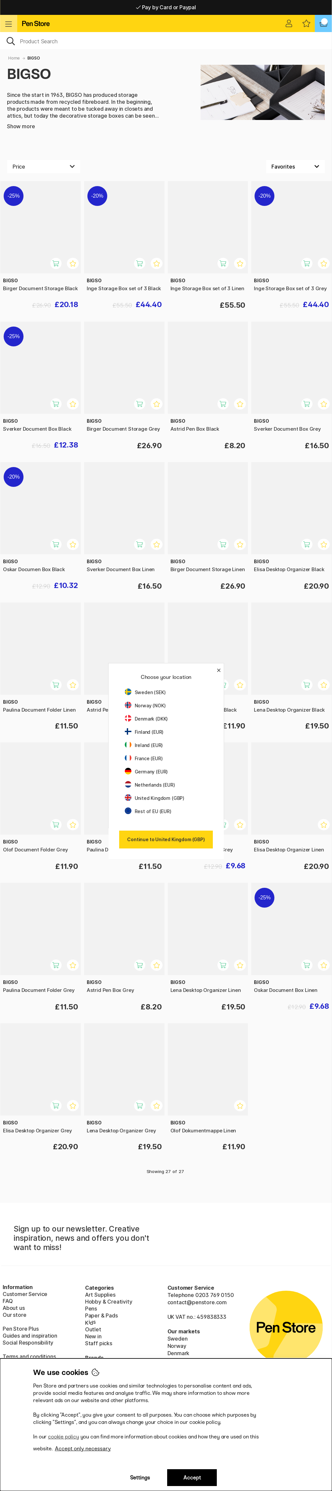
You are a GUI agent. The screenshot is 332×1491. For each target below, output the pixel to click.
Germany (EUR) (146, 771)
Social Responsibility (28, 1342)
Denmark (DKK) (146, 719)
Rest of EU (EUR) (148, 811)
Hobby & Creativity (108, 1301)
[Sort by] (295, 166)
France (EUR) (144, 758)
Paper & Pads (101, 1315)
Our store (14, 1315)
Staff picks (98, 1343)
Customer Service (25, 1294)
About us (14, 1308)
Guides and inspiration (30, 1335)
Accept (192, 1477)
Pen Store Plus (21, 1328)
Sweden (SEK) (145, 692)
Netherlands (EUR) (150, 785)
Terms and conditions (29, 1356)
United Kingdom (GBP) (154, 798)
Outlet (93, 1329)
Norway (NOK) (145, 705)
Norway (176, 1346)
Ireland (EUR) (144, 745)
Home (14, 58)
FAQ (8, 1301)
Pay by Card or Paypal (166, 7)
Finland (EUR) (144, 732)
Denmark (178, 1353)
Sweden (177, 1338)
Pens (91, 1308)
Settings (140, 1477)
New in (93, 1336)
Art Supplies (100, 1294)
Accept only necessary (83, 1448)
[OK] (166, 40)
